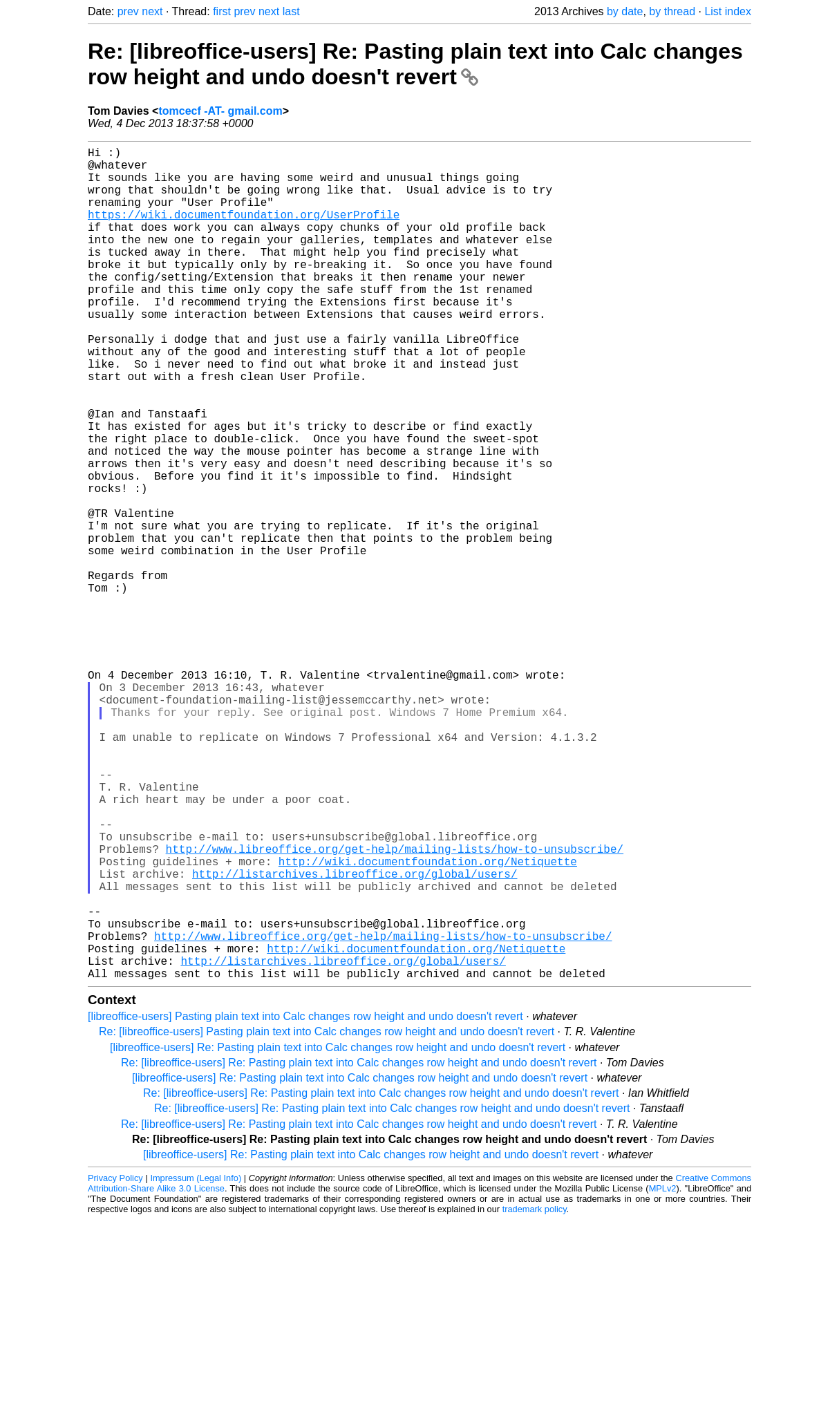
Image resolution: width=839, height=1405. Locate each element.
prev (128, 11)
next (152, 11)
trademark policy (534, 1394)
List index (727, 11)
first (222, 11)
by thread (672, 11)
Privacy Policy (115, 1363)
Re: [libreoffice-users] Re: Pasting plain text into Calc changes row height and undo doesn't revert (415, 64)
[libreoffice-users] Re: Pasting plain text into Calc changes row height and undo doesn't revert (337, 1232)
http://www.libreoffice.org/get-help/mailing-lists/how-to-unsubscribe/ (394, 1006)
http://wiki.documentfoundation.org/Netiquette (428, 1021)
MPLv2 (663, 1373)
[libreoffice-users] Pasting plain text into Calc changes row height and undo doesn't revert (305, 1201)
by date (625, 11)
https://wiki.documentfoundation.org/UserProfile (243, 230)
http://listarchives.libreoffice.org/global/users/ (354, 1036)
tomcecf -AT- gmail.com (220, 111)
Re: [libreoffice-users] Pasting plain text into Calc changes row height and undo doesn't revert (326, 1217)
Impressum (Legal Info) (195, 1363)
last (291, 11)
